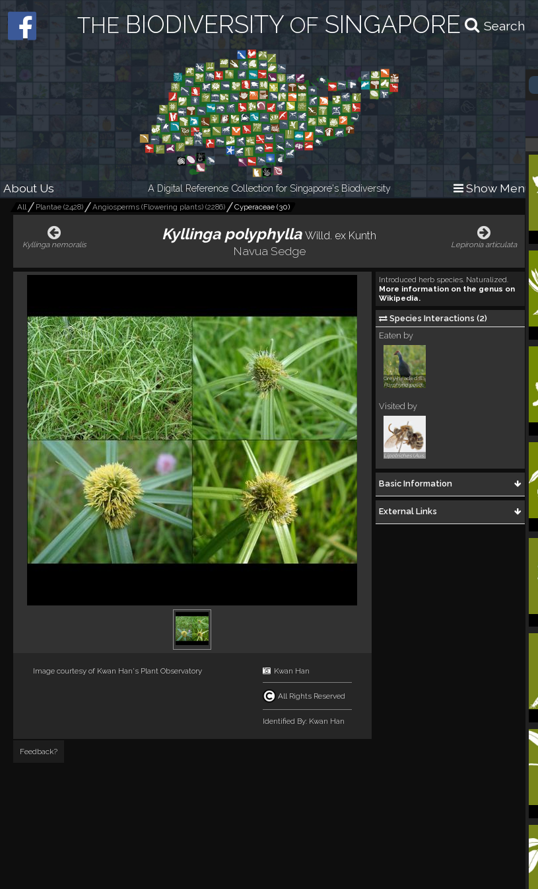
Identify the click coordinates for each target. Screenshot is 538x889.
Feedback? (38, 751)
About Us (28, 188)
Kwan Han (292, 671)
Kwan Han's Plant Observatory (149, 671)
